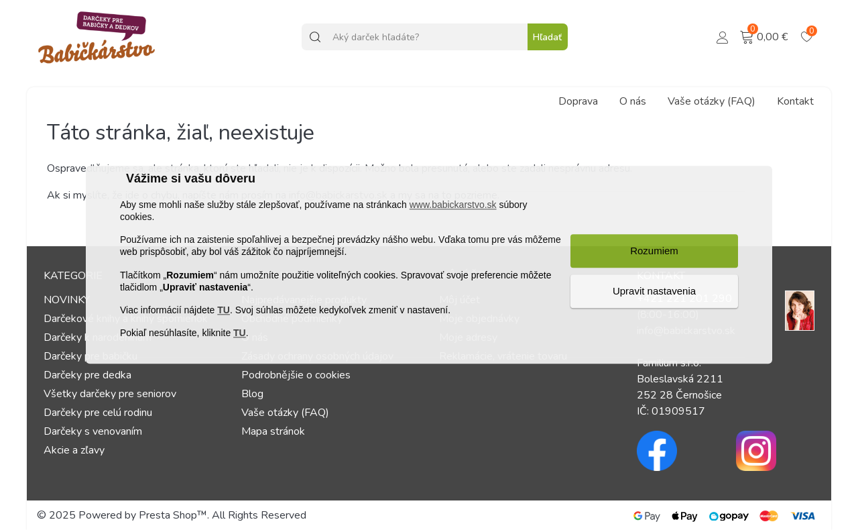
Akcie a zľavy (74, 450)
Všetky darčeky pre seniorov (110, 393)
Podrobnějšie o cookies (296, 375)
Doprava (578, 101)
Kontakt (795, 101)
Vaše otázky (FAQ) (711, 101)
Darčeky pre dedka (87, 375)
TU (223, 310)
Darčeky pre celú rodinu (98, 412)
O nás (632, 101)
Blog (252, 393)
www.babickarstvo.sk (453, 204)
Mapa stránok (273, 431)
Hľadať (547, 37)
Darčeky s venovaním (93, 431)
